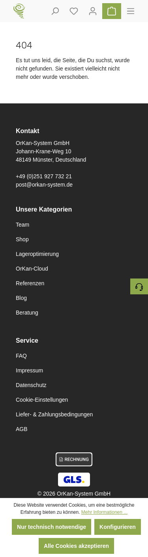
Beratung (27, 312)
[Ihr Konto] (92, 11)
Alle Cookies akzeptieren (76, 546)
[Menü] (130, 11)
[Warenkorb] (111, 11)
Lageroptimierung (37, 254)
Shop (22, 239)
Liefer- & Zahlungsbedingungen (54, 414)
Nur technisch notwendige (51, 527)
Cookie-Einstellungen (42, 400)
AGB (22, 429)
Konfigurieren (117, 527)
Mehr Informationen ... (104, 512)
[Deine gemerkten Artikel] (73, 11)
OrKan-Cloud (32, 268)
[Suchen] (54, 11)
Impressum (29, 370)
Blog (21, 298)
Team (22, 224)
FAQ (21, 356)
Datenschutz (31, 385)
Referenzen (30, 283)
